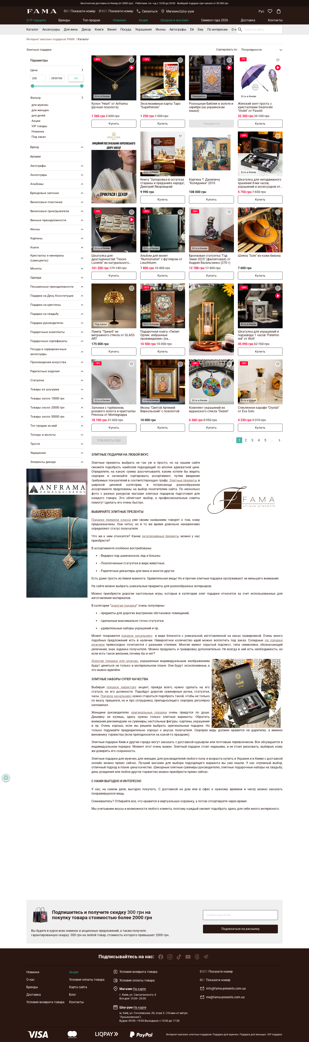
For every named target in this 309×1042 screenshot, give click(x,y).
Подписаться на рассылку (241, 928)
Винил (111, 29)
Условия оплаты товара (86, 979)
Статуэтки (57, 380)
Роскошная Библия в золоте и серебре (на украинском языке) (211, 107)
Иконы (161, 29)
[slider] (32, 86)
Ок (76, 78)
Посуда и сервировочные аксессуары (57, 351)
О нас (236, 29)
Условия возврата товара (45, 1002)
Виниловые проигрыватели (57, 211)
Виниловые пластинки (57, 202)
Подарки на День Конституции (57, 296)
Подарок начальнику (116, 696)
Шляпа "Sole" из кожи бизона (259, 255)
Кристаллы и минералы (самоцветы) (57, 258)
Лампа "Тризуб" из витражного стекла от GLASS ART (113, 335)
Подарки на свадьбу (57, 314)
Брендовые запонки (57, 193)
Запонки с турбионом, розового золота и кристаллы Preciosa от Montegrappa (113, 411)
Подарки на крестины (57, 305)
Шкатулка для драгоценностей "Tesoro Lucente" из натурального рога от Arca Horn (110, 259)
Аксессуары (51, 29)
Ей (192, 29)
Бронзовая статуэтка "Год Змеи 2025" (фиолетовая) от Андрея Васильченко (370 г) (210, 259)
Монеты (57, 268)
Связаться (147, 11)
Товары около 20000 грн (57, 407)
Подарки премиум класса (111, 520)
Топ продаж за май (57, 425)
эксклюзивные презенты (160, 536)
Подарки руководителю (57, 323)
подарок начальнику (137, 636)
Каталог (32, 29)
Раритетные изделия (57, 371)
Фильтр (57, 97)
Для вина (71, 29)
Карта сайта (78, 987)
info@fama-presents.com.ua (223, 988)
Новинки (119, 20)
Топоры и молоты (57, 435)
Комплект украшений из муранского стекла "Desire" (209, 409)
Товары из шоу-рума (57, 389)
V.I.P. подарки (36, 20)
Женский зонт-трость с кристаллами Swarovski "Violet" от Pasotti (255, 107)
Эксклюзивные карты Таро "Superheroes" (160, 105)
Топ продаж (91, 20)
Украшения (143, 29)
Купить (114, 123)
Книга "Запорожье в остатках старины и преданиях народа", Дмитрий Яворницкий (162, 183)
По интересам (217, 29)
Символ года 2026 (214, 20)
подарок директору (122, 687)
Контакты (275, 20)
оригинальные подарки (149, 712)
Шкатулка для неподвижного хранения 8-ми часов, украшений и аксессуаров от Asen (259, 183)
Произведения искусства (57, 362)
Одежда (57, 277)
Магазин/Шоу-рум (177, 11)
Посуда (125, 29)
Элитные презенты (183, 480)
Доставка (248, 20)
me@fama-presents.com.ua (222, 997)
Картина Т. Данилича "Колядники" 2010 (204, 181)
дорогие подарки (123, 605)
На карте (139, 989)
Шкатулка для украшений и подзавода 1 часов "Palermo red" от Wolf (258, 335)
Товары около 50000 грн (57, 416)
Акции (143, 20)
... (272, 440)
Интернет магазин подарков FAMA (50, 39)
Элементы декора (57, 462)
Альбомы (57, 184)
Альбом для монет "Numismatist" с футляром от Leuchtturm (161, 259)
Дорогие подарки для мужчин (114, 661)
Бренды (64, 20)
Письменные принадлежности (57, 286)
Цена (57, 70)
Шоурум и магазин (174, 20)
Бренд (57, 147)
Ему (200, 29)
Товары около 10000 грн (57, 398)
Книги (99, 29)
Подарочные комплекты (57, 332)
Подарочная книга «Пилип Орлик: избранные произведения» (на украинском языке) (159, 335)
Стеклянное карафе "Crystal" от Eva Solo (258, 409)
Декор (86, 29)
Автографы (177, 29)
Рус (261, 11)
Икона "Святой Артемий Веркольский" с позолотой (159, 409)
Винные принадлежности (57, 220)
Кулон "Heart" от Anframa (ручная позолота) (109, 105)
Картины (57, 238)
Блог (72, 994)
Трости (57, 444)
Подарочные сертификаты (57, 341)
